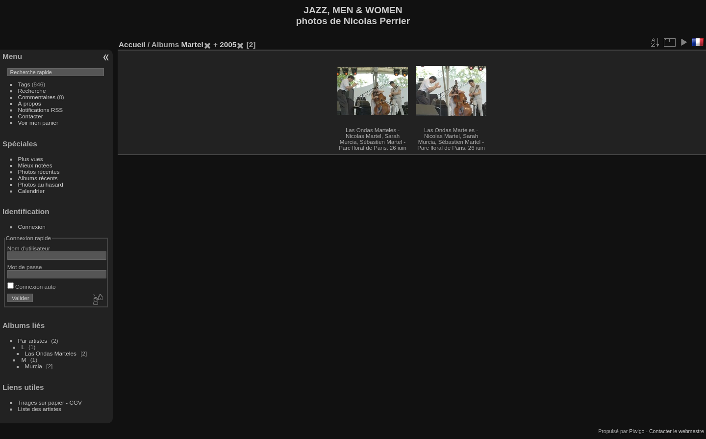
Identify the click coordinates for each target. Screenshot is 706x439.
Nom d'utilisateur (28, 248)
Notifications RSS (40, 110)
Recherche (32, 90)
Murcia (33, 366)
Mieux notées (35, 165)
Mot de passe (24, 267)
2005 (228, 44)
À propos (29, 103)
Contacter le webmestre (676, 431)
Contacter (30, 116)
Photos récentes (39, 171)
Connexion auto (31, 286)
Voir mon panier (38, 122)
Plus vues (30, 159)
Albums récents (38, 178)
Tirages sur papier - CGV (50, 402)
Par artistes (33, 340)
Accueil (132, 44)
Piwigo (636, 431)
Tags (24, 84)
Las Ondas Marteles (50, 353)
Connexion (32, 226)
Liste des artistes (39, 409)
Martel (192, 44)
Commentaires (37, 97)
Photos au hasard (40, 184)
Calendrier (31, 191)
